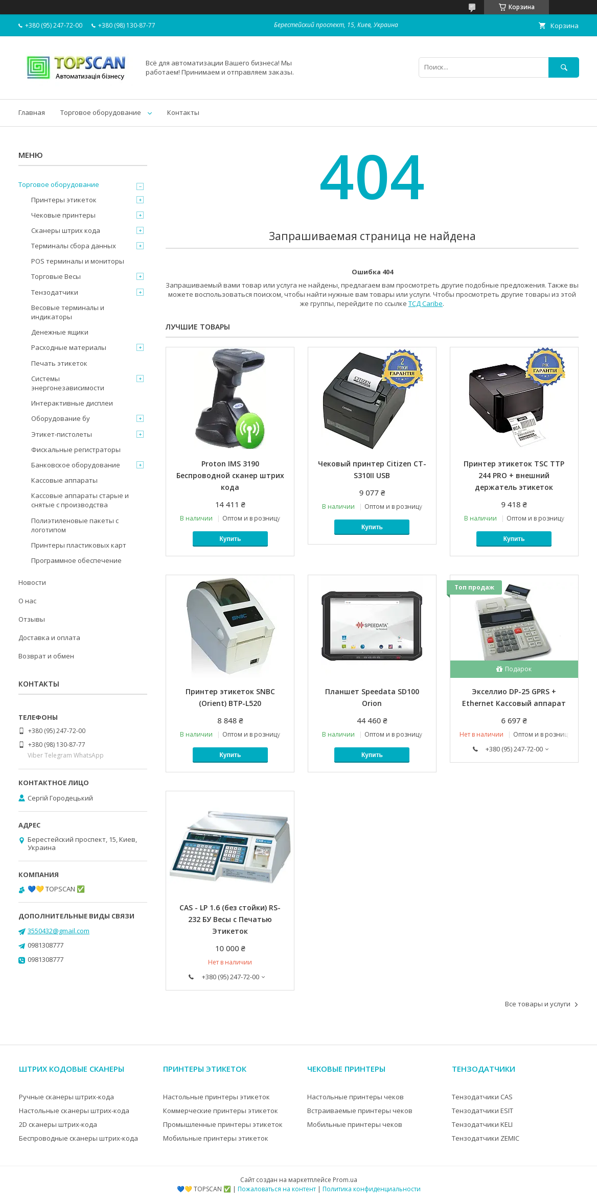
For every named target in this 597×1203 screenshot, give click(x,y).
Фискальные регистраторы (76, 449)
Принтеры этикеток (64, 199)
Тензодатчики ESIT (482, 1110)
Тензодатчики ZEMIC (485, 1138)
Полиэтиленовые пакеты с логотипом (75, 525)
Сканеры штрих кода (65, 230)
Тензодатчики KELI (482, 1124)
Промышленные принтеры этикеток (223, 1124)
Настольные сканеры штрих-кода (74, 1110)
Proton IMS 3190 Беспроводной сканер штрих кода (230, 475)
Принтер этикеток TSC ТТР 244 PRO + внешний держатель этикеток (514, 475)
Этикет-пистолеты (61, 434)
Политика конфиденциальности (372, 1189)
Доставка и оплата (49, 637)
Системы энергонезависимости (67, 383)
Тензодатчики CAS (482, 1096)
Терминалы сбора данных (73, 245)
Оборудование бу (60, 418)
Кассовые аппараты (64, 480)
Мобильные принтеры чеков (354, 1124)
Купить (230, 538)
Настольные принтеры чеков (355, 1096)
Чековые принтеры (63, 215)
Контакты (183, 112)
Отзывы (31, 619)
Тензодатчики (54, 292)
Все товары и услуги (537, 1003)
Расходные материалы (68, 347)
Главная (31, 112)
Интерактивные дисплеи (72, 403)
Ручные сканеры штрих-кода (66, 1096)
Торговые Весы (56, 276)
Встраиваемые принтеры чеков (359, 1110)
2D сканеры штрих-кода (58, 1124)
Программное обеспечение (76, 560)
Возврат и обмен (46, 656)
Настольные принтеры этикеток (216, 1096)
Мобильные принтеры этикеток (215, 1138)
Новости (32, 582)
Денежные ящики (59, 332)
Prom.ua (345, 1179)
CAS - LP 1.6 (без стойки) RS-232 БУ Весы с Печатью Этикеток (230, 919)
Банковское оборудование (75, 464)
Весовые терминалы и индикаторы (67, 312)
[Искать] (563, 67)
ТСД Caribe (425, 303)
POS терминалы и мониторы (77, 261)
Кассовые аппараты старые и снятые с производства (80, 500)
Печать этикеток (59, 363)
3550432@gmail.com (58, 931)
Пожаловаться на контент (277, 1189)
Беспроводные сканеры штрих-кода (78, 1138)
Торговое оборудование (100, 112)
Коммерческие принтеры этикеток (220, 1110)
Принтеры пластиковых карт (78, 545)
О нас (27, 600)
